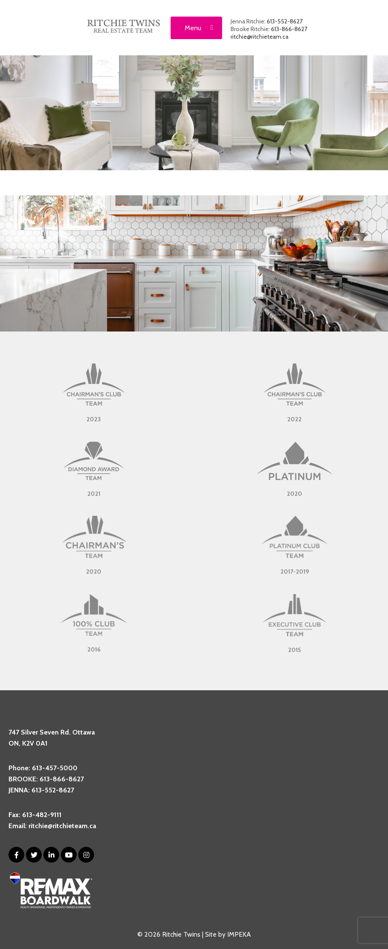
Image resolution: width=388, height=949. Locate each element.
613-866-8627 (289, 29)
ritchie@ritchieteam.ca (259, 36)
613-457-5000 (54, 768)
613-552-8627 (284, 21)
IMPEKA (239, 934)
